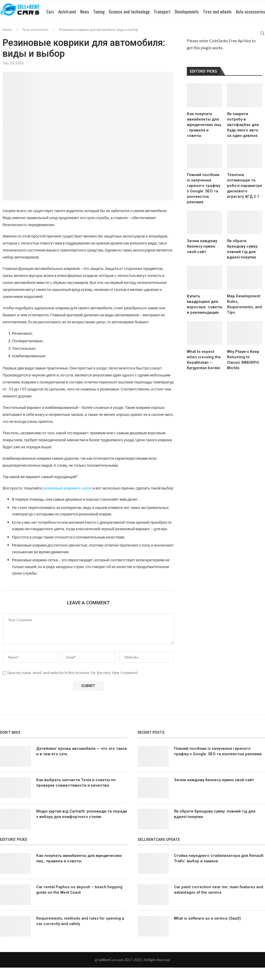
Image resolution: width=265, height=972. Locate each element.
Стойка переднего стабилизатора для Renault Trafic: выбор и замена (218, 863)
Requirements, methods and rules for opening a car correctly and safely (80, 926)
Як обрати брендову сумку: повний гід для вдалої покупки (242, 253)
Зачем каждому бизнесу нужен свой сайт (202, 250)
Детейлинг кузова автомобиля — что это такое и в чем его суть (81, 756)
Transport (150, 35)
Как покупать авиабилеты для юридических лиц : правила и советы (204, 129)
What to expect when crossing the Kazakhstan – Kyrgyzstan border (204, 364)
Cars (38, 35)
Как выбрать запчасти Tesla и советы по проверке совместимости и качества (76, 787)
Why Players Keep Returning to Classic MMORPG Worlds (243, 364)
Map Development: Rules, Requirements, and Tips (244, 308)
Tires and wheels (205, 35)
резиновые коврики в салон (67, 492)
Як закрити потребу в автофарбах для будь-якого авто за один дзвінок (243, 129)
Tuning (87, 35)
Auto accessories (238, 35)
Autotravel (55, 35)
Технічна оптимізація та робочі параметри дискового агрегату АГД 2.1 (244, 190)
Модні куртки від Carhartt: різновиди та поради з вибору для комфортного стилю (81, 818)
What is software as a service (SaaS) (207, 923)
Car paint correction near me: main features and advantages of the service (218, 894)
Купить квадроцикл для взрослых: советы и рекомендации (204, 308)
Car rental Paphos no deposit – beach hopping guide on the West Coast (79, 894)
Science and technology (117, 35)
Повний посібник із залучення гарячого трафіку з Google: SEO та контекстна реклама (203, 193)
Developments (175, 35)
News (72, 35)
